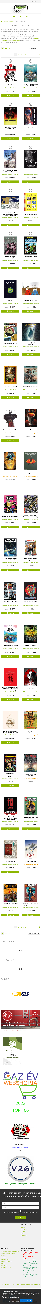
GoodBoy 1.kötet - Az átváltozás (10, 602)
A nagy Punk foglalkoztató (10, 516)
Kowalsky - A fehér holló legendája (31, 818)
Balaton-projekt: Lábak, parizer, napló (31, 84)
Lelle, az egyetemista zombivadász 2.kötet (10, 559)
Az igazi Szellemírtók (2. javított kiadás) (31, 602)
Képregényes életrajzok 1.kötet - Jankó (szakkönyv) (10, 731)
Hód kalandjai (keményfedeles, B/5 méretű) (10, 775)
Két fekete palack (30, 171)
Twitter (3, 1263)
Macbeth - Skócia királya (10, 430)
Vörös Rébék (30, 688)
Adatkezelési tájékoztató (8, 1253)
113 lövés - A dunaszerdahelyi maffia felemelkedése (10, 818)
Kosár (22, 1233)
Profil (35, 1)
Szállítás (3, 1257)
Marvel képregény (6, 1284)
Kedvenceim (24, 1235)
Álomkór (30, 128)
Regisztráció (24, 1229)
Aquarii (10, 300)
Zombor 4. (31, 430)
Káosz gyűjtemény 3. (31, 473)
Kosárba (11, 95)
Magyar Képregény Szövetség (20, 1147)
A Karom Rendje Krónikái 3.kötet (31, 343)
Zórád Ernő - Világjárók (10, 386)
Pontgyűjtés (4, 1265)
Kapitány (30, 732)
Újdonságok (37, 1284)
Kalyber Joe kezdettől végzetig (30, 559)
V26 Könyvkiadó (16, 1284)
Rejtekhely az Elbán (30, 645)
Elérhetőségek (5, 1259)
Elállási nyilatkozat (6, 1261)
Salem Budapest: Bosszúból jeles (10, 257)
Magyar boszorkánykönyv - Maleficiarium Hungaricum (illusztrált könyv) (10, 689)
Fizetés (3, 1255)
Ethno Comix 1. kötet (30, 214)
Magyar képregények (9, 21)
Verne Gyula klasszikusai (30, 386)
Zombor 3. (10, 473)
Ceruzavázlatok (10, 861)
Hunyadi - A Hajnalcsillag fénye (10, 904)
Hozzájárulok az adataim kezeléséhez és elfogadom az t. (20, 1213)
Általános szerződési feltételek (10, 1251)
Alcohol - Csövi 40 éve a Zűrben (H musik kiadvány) (30, 516)
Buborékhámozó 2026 (10, 343)
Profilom (23, 1231)
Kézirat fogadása (6, 1267)
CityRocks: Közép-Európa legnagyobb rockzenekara (30, 904)
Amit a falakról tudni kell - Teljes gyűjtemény (10, 171)
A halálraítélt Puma (30, 861)
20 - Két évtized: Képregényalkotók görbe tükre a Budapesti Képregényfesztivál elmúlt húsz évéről (10, 215)
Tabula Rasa (10, 85)
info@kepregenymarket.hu (30, 1260)
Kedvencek (38, 1)
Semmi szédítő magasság (10, 645)
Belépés (32, 1)
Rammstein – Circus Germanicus (10, 127)
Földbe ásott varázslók (30, 300)
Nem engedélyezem (14, 1301)
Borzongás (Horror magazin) (30, 774)
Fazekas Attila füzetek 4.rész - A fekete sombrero (30, 257)
